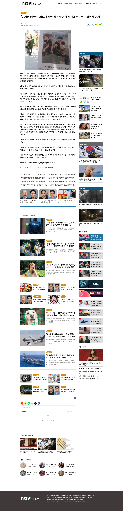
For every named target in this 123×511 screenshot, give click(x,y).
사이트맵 (93, 495)
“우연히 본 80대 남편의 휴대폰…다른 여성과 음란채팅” (46, 451)
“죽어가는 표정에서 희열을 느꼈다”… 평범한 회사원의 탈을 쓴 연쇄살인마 (65, 451)
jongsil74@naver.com (47, 162)
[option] (28, 446)
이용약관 (57, 495)
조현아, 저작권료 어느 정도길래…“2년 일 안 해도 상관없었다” (51, 474)
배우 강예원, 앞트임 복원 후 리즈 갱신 (70, 473)
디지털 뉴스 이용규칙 (86, 495)
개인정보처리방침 (64, 495)
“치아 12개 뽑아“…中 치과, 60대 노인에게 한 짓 (28, 451)
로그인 (48, 495)
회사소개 (53, 495)
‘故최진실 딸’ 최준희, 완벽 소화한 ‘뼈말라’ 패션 (32, 466)
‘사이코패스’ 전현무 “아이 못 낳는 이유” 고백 (70, 466)
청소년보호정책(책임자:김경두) (75, 495)
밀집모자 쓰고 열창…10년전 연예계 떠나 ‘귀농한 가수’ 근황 (32, 474)
